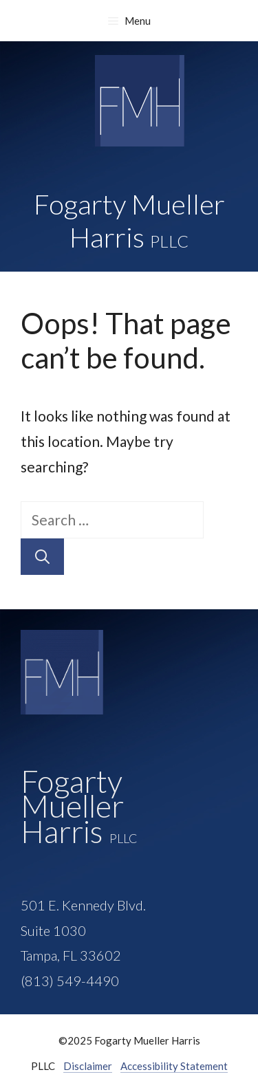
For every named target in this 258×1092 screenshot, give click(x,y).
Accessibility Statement (174, 1066)
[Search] (42, 557)
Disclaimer (87, 1066)
